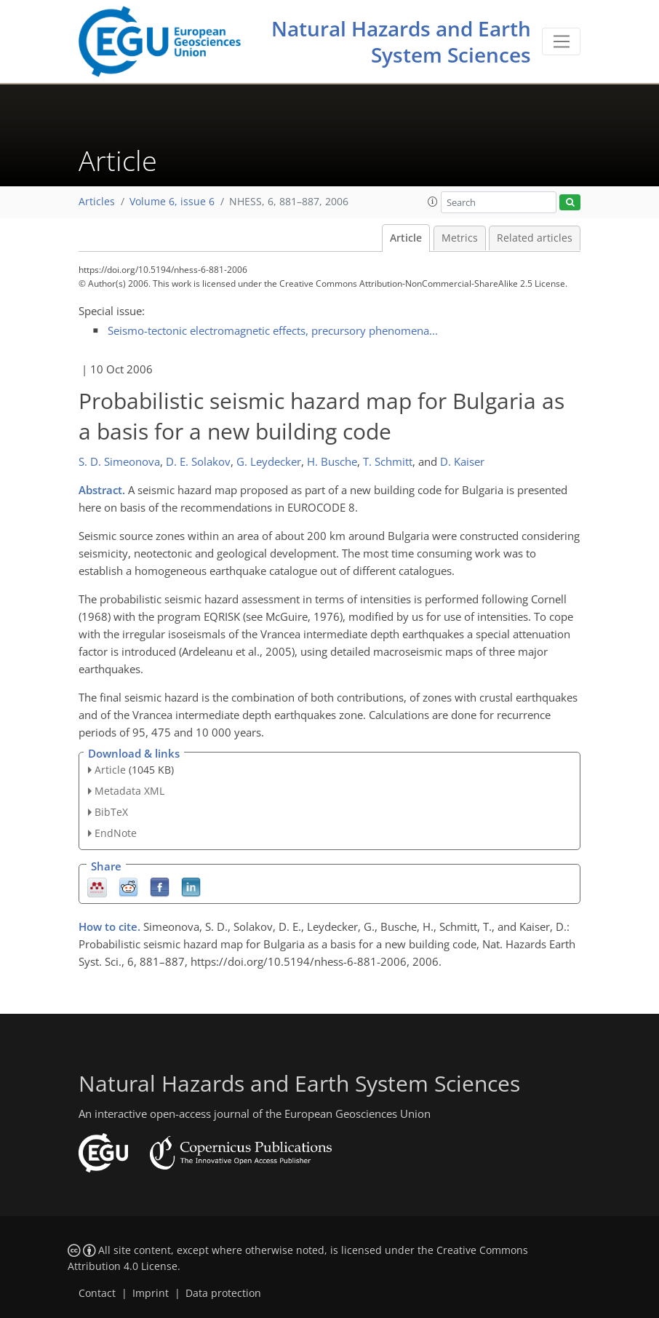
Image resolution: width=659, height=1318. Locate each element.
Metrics (460, 238)
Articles (97, 201)
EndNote (116, 833)
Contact (97, 1293)
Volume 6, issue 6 (172, 201)
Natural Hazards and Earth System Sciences (401, 41)
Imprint (150, 1293)
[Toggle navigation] (561, 41)
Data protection (223, 1293)
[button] (433, 201)
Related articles (534, 238)
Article (406, 238)
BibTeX (111, 812)
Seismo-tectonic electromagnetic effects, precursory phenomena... (273, 330)
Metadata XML (129, 791)
